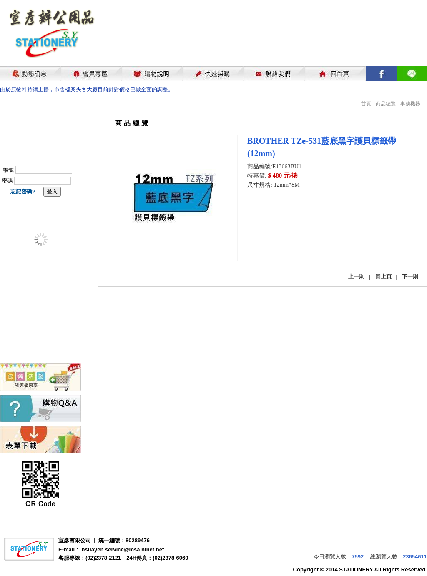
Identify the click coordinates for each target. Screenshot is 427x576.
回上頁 (383, 276)
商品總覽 (386, 104)
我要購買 (269, 207)
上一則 (356, 276)
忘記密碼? (22, 191)
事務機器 (410, 104)
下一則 (410, 276)
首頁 (366, 104)
